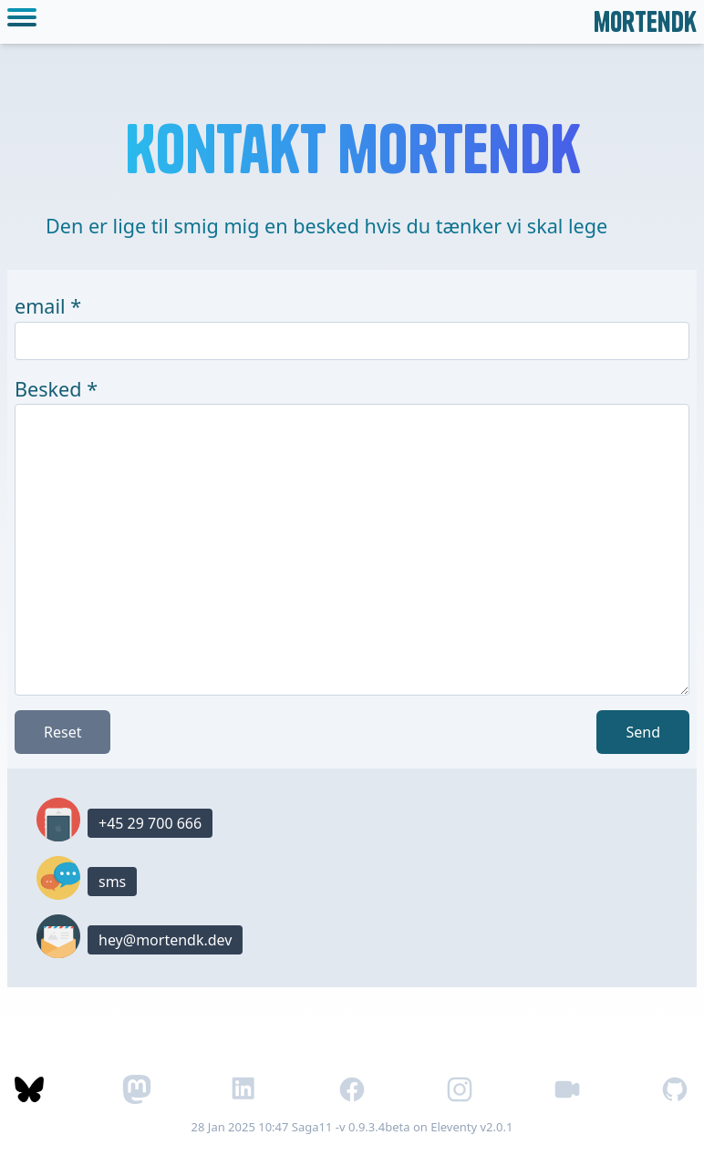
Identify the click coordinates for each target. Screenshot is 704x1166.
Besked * (56, 389)
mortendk (645, 22)
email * (48, 306)
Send (643, 732)
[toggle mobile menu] (25, 22)
